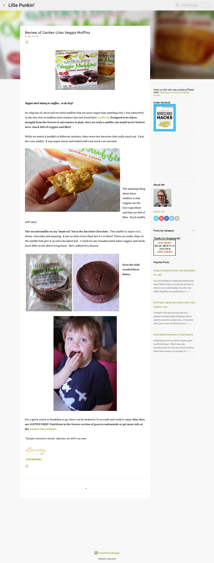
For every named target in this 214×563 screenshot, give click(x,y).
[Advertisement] (85, 523)
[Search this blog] (196, 5)
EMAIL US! (159, 211)
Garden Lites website (43, 429)
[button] (27, 42)
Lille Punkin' (21, 5)
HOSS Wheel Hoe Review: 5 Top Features (173, 334)
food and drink (33, 459)
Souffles (102, 117)
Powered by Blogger (107, 553)
